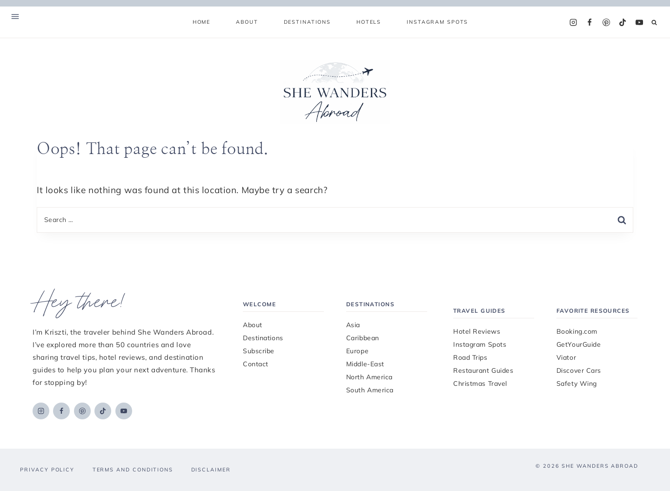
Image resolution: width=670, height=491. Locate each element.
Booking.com (576, 331)
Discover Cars (578, 370)
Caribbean (362, 338)
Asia (353, 325)
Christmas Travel (480, 383)
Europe (357, 351)
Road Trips (470, 357)
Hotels (368, 22)
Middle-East (365, 364)
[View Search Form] (654, 22)
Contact (255, 364)
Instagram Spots (437, 22)
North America (369, 377)
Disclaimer (211, 469)
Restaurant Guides (483, 370)
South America (370, 390)
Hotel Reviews (476, 331)
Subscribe (259, 351)
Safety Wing (576, 383)
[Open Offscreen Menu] (15, 17)
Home (201, 22)
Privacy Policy (47, 469)
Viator (566, 357)
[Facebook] (589, 22)
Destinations (263, 338)
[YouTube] (639, 22)
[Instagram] (573, 22)
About (247, 22)
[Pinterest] (606, 22)
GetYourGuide (578, 344)
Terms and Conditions (133, 469)
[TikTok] (622, 22)
